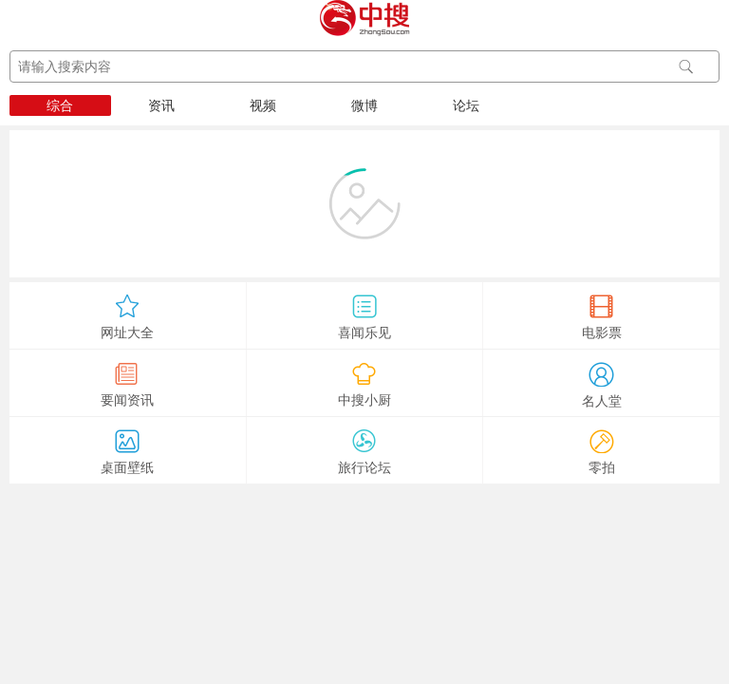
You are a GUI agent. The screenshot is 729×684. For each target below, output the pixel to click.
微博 (364, 105)
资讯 (161, 105)
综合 (60, 105)
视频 (263, 105)
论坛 (466, 105)
